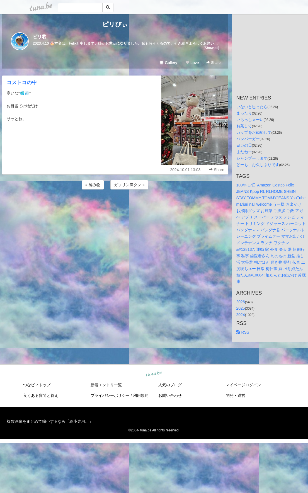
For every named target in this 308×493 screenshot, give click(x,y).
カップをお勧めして (253, 132)
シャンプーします (252, 158)
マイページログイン (243, 385)
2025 (240, 308)
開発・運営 (235, 395)
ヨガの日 (244, 145)
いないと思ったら (252, 107)
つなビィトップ (36, 385)
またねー (244, 152)
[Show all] (211, 48)
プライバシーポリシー (110, 395)
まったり (244, 113)
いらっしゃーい (250, 119)
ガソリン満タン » (129, 185)
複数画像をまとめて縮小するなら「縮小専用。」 (50, 421)
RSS (242, 332)
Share (213, 62)
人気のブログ (170, 385)
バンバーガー (248, 139)
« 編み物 (92, 185)
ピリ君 (39, 36)
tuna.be (154, 374)
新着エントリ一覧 (106, 385)
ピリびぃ (115, 24)
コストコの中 (22, 82)
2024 (240, 314)
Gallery (168, 62)
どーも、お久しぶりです (257, 164)
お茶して (244, 126)
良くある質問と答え (40, 395)
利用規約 (141, 395)
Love (192, 62)
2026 (240, 302)
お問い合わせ (170, 395)
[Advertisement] (115, 205)
